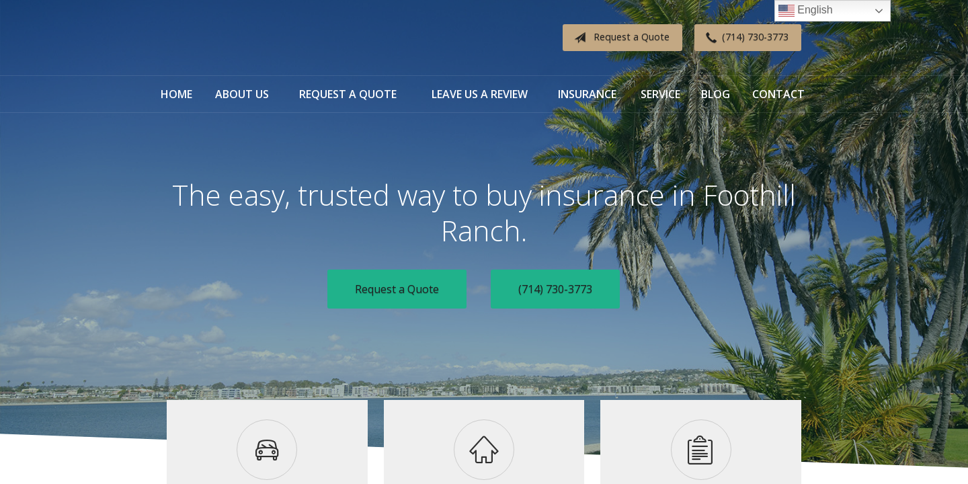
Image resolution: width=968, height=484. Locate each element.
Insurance (587, 94)
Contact (778, 94)
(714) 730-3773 (744, 38)
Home (176, 94)
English (805, 11)
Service (660, 94)
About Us (242, 94)
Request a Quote (619, 38)
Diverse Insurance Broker (251, 38)
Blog (715, 94)
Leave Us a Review (480, 94)
